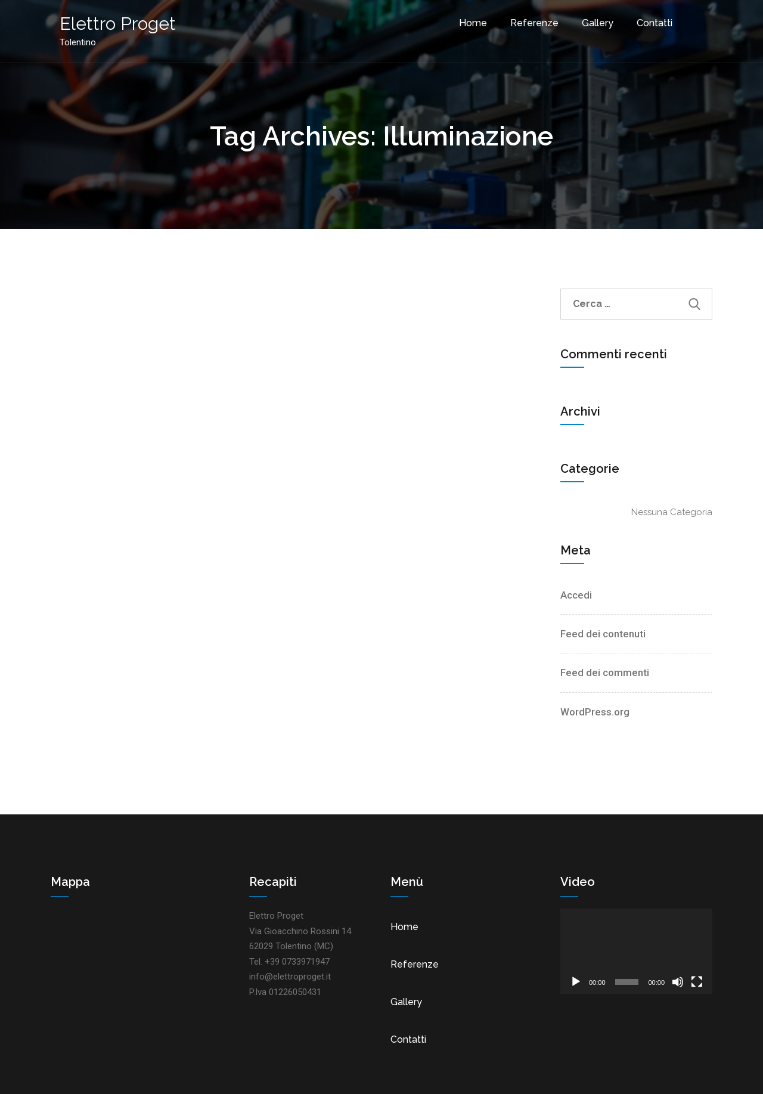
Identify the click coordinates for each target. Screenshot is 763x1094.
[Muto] (678, 982)
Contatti (654, 23)
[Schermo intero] (697, 982)
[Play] (576, 982)
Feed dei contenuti (603, 634)
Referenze (534, 23)
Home (473, 23)
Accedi (576, 595)
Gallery (597, 23)
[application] (636, 951)
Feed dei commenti (604, 672)
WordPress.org (594, 712)
